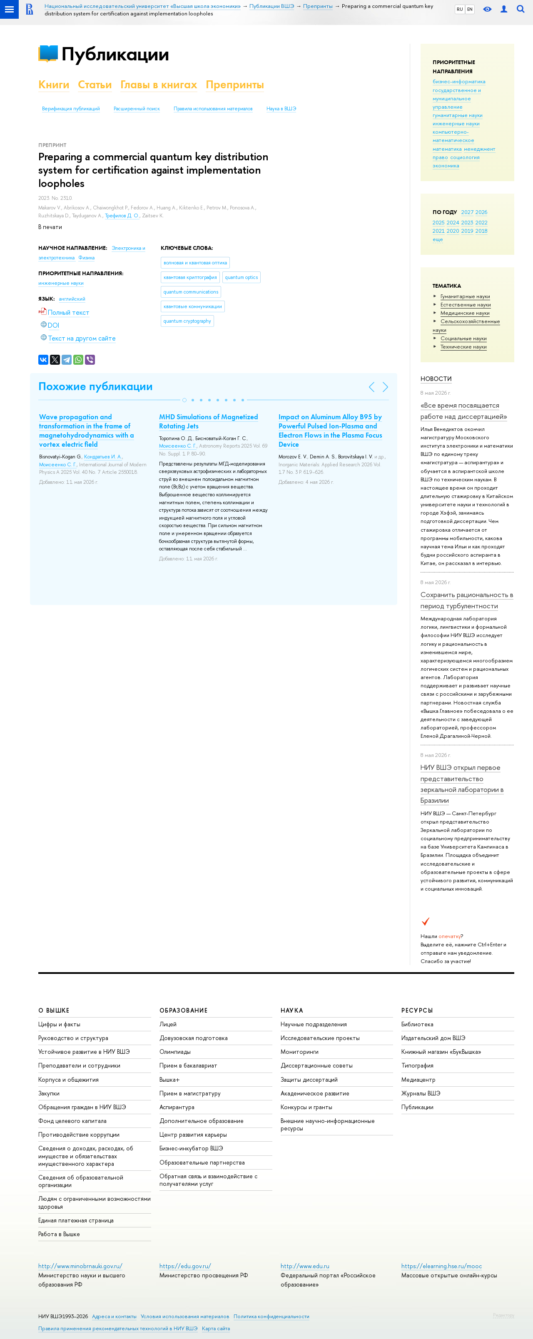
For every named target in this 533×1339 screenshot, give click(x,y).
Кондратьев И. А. (103, 456)
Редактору (503, 1315)
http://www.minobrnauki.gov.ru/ (80, 1266)
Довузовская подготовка (193, 1038)
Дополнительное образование (201, 1121)
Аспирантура (176, 1107)
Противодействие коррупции (79, 1134)
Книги (54, 84)
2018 (482, 230)
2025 (439, 222)
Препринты (235, 84)
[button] (184, 400)
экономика (446, 165)
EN (470, 9)
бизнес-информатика (459, 81)
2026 (481, 212)
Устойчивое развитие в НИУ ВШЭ (84, 1051)
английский (72, 299)
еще (438, 239)
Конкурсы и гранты (306, 1107)
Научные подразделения (314, 1024)
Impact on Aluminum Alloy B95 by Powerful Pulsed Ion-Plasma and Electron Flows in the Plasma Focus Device (330, 430)
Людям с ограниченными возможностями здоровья (94, 1202)
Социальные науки (464, 338)
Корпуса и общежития (68, 1079)
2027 (467, 212)
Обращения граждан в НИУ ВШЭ (82, 1107)
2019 (467, 230)
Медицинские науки (465, 312)
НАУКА (292, 1010)
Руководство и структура (73, 1038)
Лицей (168, 1024)
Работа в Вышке (59, 1234)
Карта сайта (216, 1328)
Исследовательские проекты (320, 1038)
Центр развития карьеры (193, 1134)
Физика (86, 257)
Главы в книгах (158, 84)
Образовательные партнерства (202, 1162)
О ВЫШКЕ (54, 1010)
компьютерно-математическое (453, 136)
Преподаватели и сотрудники (79, 1065)
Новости (436, 378)
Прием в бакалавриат (188, 1065)
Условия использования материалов (185, 1316)
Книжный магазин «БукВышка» (441, 1051)
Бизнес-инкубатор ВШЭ (191, 1148)
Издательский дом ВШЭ (433, 1038)
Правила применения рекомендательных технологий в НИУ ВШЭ (118, 1328)
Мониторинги (300, 1051)
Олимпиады (175, 1051)
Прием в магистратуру (190, 1093)
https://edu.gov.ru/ (185, 1266)
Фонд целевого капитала (72, 1121)
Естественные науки (466, 304)
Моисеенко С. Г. (58, 464)
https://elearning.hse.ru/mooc (441, 1266)
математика (447, 148)
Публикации (115, 53)
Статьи (95, 84)
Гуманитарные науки (465, 296)
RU (460, 9)
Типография (417, 1065)
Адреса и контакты (114, 1316)
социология (465, 157)
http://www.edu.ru (305, 1266)
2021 (439, 230)
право (440, 157)
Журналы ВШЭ (421, 1093)
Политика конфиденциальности (271, 1316)
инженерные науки (456, 123)
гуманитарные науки (458, 115)
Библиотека (417, 1024)
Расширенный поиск (137, 108)
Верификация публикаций (71, 108)
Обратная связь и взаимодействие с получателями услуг (208, 1179)
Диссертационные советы (317, 1065)
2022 (482, 222)
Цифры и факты (59, 1024)
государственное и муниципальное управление (457, 98)
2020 (453, 230)
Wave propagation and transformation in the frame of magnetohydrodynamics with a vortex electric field (86, 430)
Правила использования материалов (213, 108)
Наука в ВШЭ (281, 108)
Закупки (49, 1093)
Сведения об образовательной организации (80, 1181)
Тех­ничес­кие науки (464, 346)
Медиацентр (418, 1079)
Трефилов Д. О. (122, 215)
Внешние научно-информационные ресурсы (328, 1124)
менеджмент (480, 148)
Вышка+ (169, 1079)
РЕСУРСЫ (417, 1010)
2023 (467, 222)
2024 (453, 222)
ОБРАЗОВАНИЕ (183, 1010)
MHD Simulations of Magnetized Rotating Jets (208, 421)
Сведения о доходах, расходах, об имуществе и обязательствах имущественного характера (85, 1155)
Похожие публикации (95, 386)
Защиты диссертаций (309, 1079)
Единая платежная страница (76, 1220)
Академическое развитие (315, 1093)
